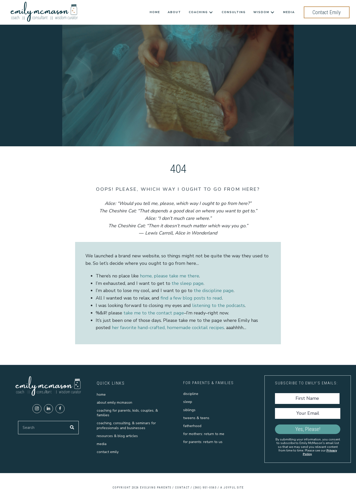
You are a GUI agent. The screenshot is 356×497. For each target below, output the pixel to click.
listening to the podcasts (218, 305)
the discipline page (214, 290)
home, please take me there (169, 276)
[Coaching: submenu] (211, 12)
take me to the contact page (153, 313)
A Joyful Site (232, 487)
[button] (36, 408)
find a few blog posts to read (191, 298)
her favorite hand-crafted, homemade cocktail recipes (168, 327)
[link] (155, 12)
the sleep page (187, 283)
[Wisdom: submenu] (272, 12)
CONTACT (182, 487)
